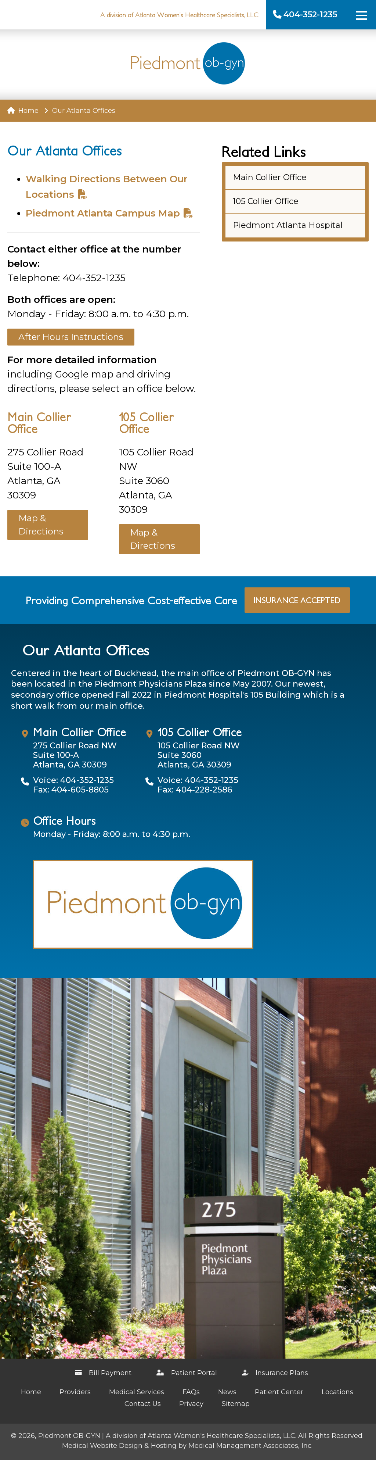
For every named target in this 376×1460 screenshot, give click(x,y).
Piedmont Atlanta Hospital (288, 225)
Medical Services (136, 1392)
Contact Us (142, 1404)
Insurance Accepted (297, 600)
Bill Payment (103, 1373)
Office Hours (64, 820)
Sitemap (236, 1404)
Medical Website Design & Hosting (119, 1446)
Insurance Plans (275, 1373)
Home (23, 111)
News (227, 1392)
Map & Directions (41, 525)
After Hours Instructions (70, 337)
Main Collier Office (39, 422)
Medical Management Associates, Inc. (250, 1446)
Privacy (191, 1404)
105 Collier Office (146, 422)
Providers (75, 1392)
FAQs (191, 1392)
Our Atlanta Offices (85, 649)
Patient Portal (187, 1373)
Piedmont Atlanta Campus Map (109, 213)
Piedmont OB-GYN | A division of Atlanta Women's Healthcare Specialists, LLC (166, 1436)
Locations (337, 1392)
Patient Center (279, 1392)
